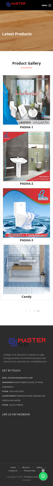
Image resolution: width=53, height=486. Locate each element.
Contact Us (13, 470)
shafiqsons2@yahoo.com (20, 377)
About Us (26, 467)
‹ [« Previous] (25, 311)
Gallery (39, 467)
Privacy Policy (29, 470)
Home (13, 467)
